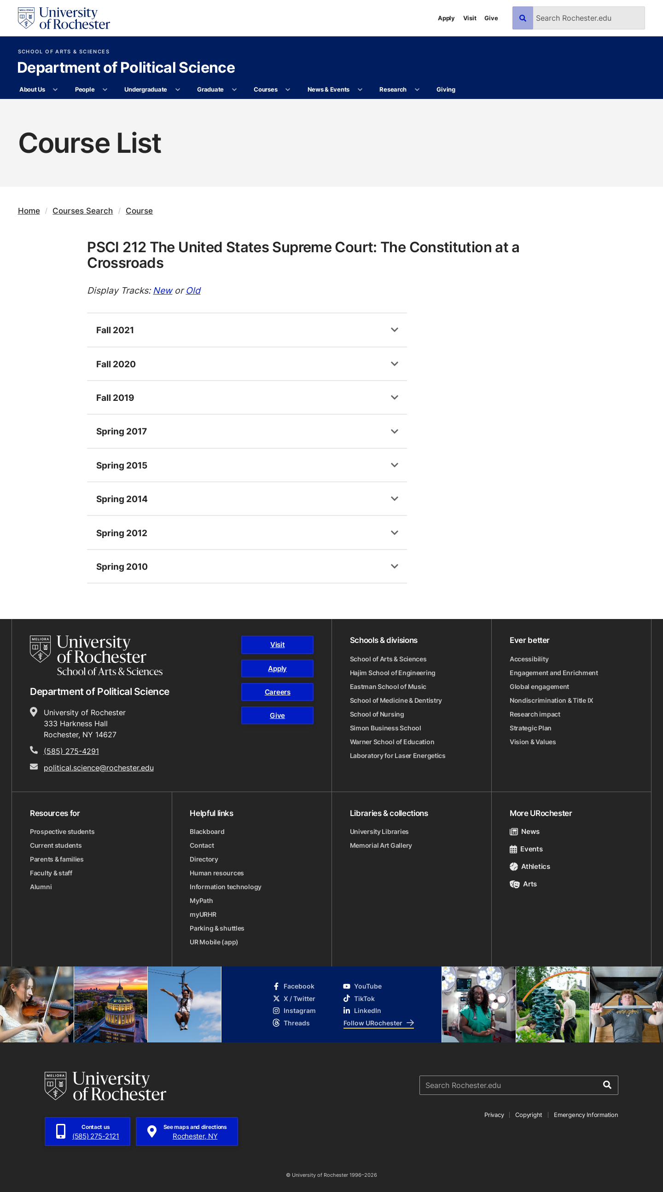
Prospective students (62, 831)
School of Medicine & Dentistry (396, 700)
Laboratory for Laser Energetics (398, 755)
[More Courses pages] (288, 90)
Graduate (210, 89)
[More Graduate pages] (234, 90)
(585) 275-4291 (71, 751)
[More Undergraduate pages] (177, 90)
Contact (202, 845)
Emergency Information (586, 1115)
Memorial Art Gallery (381, 845)
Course (139, 210)
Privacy (494, 1115)
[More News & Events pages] (359, 90)
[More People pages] (105, 90)
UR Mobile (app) (214, 941)
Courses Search (82, 210)
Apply (446, 18)
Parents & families (57, 859)
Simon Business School (385, 727)
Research (393, 89)
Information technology (226, 886)
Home (29, 210)
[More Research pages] (417, 90)
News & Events (329, 89)
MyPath (201, 900)
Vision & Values (533, 741)
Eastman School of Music (388, 686)
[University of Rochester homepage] (64, 18)
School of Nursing (377, 714)
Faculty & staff (51, 872)
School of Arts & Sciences (64, 51)
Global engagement (539, 686)
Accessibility (529, 658)
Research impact (535, 714)
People (84, 89)
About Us (32, 89)
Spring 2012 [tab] (121, 533)
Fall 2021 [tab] (115, 330)
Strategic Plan (531, 727)
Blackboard (207, 831)
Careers (278, 692)
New (162, 290)
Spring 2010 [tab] (122, 566)
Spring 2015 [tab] (121, 465)
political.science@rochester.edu (99, 768)
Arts (523, 884)
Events (526, 849)
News (525, 831)
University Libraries (379, 831)
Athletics (530, 866)
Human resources (217, 872)
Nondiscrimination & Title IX (551, 700)
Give (491, 18)
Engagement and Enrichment (554, 672)
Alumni (41, 886)
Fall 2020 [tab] (116, 364)
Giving (445, 89)
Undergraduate (145, 89)
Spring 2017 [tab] (121, 431)
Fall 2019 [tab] (115, 397)
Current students (56, 845)
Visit (470, 18)
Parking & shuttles (217, 928)
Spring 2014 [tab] (122, 498)
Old (193, 290)
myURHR (203, 914)
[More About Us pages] (55, 90)
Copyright (528, 1115)
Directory (204, 859)
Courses (265, 89)
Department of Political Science (126, 68)
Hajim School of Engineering (393, 672)
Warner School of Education (392, 741)
